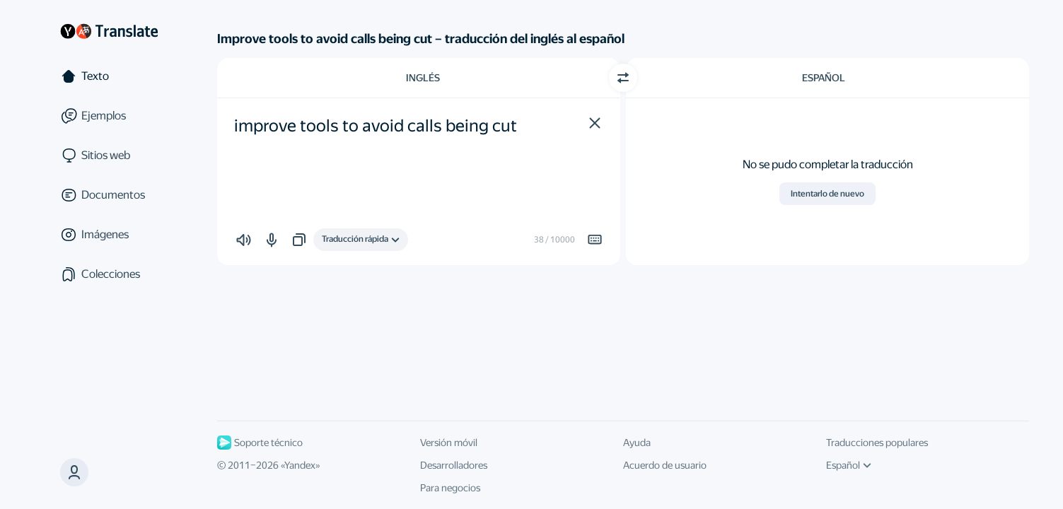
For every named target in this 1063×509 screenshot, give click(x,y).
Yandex (299, 465)
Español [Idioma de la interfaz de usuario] (848, 465)
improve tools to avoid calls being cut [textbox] (375, 126)
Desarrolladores (453, 465)
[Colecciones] (109, 274)
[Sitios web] (109, 155)
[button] (595, 123)
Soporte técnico (260, 442)
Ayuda (637, 442)
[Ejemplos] (109, 116)
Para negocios (450, 487)
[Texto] (109, 76)
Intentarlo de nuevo (827, 194)
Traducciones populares (877, 442)
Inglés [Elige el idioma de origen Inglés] (423, 77)
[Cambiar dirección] (623, 78)
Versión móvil (448, 442)
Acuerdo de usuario (665, 465)
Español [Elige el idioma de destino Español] (823, 77)
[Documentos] (109, 195)
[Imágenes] (109, 235)
